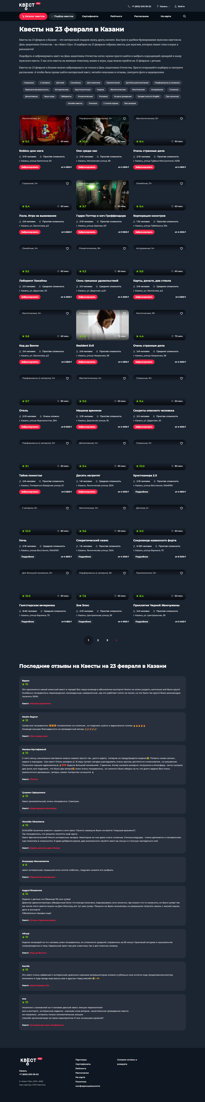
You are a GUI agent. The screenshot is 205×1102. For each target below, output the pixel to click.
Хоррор (100, 89)
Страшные (29, 83)
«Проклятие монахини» (42, 877)
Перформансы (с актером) (167, 83)
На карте (166, 16)
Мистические (138, 89)
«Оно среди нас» (38, 736)
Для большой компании (137, 83)
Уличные (93, 103)
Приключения (113, 83)
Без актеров (130, 103)
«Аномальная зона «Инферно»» (46, 1025)
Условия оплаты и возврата (127, 1061)
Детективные (31, 96)
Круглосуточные (83, 89)
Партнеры (81, 1059)
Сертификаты (90, 16)
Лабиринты (66, 96)
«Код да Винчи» (38, 953)
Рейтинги (116, 16)
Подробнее (141, 491)
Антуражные (157, 89)
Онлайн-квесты (75, 103)
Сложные (173, 89)
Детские (60, 83)
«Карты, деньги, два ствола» (44, 848)
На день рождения (122, 96)
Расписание (141, 16)
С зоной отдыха (111, 103)
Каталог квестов (33, 16)
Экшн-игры (49, 96)
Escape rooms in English (148, 96)
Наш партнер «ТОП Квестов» (32, 1085)
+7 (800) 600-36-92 (29, 1074)
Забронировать (29, 167)
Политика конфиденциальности (87, 1083)
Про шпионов (172, 96)
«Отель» (33, 779)
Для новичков (93, 83)
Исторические (61, 89)
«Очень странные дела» (42, 920)
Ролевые (103, 96)
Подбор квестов (62, 16)
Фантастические (118, 89)
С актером (45, 83)
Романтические (85, 96)
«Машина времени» (40, 703)
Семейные (76, 83)
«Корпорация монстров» (43, 808)
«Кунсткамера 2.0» (39, 985)
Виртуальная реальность (37, 89)
